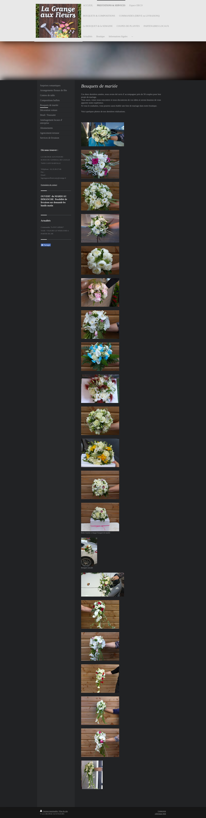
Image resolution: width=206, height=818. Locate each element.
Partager (45, 245)
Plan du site (63, 811)
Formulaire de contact (49, 185)
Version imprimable (49, 811)
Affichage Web (160, 814)
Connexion (162, 811)
